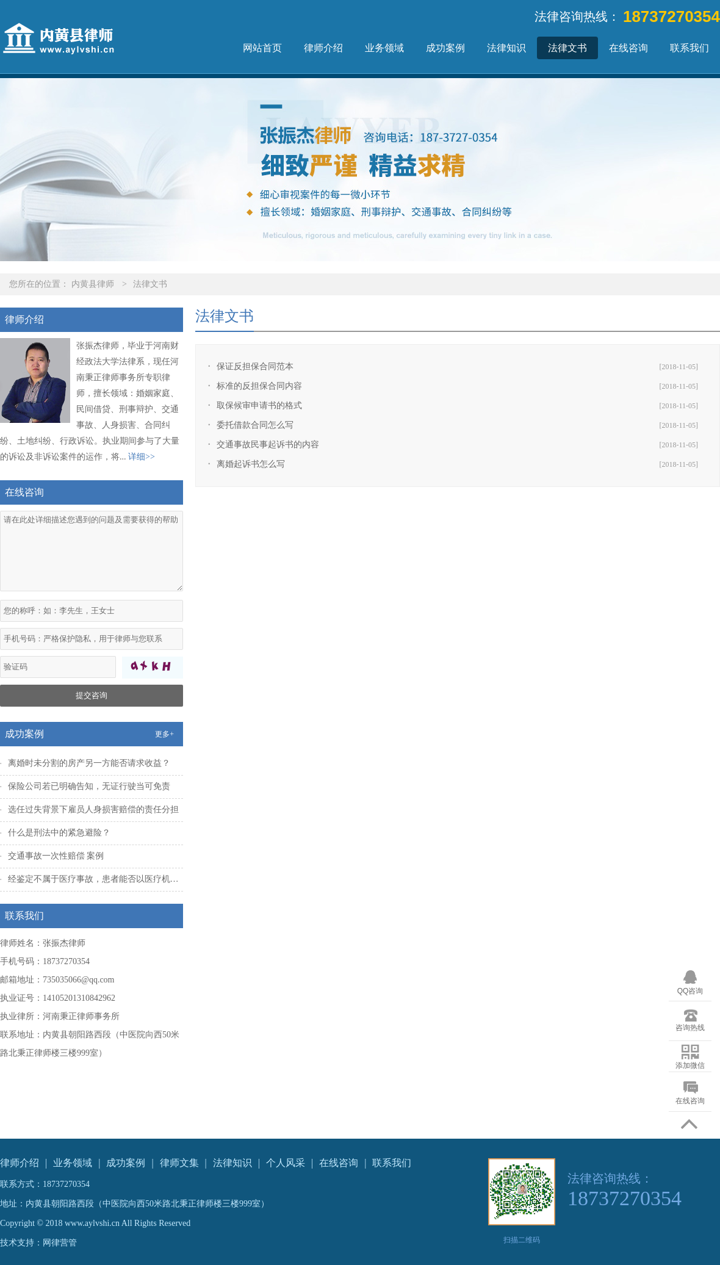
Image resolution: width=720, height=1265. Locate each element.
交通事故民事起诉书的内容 (268, 444)
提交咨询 (91, 695)
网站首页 (262, 48)
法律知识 (506, 48)
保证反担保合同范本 (255, 366)
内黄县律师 (92, 284)
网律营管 (60, 1242)
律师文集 (179, 1163)
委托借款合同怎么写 (255, 425)
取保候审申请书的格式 (259, 405)
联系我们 (689, 48)
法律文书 (567, 48)
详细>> (141, 456)
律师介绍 (323, 48)
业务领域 (384, 48)
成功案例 (445, 48)
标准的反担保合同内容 (259, 386)
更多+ (164, 734)
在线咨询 (628, 48)
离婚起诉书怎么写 (251, 464)
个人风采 (285, 1163)
